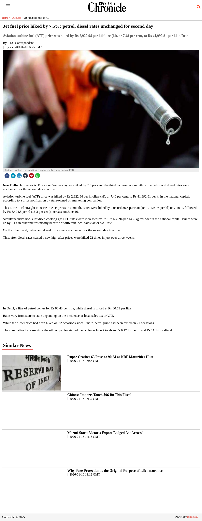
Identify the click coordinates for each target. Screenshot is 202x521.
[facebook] (7, 174)
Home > (7, 17)
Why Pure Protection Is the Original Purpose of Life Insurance (115, 471)
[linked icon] (20, 174)
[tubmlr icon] (26, 174)
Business (18, 17)
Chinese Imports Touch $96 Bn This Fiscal (99, 395)
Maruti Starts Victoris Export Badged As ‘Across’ (105, 433)
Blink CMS (192, 516)
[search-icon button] (198, 7)
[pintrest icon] (32, 174)
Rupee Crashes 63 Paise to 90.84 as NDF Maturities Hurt (110, 357)
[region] (101, 272)
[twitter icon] (14, 174)
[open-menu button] (8, 6)
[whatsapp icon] (38, 174)
